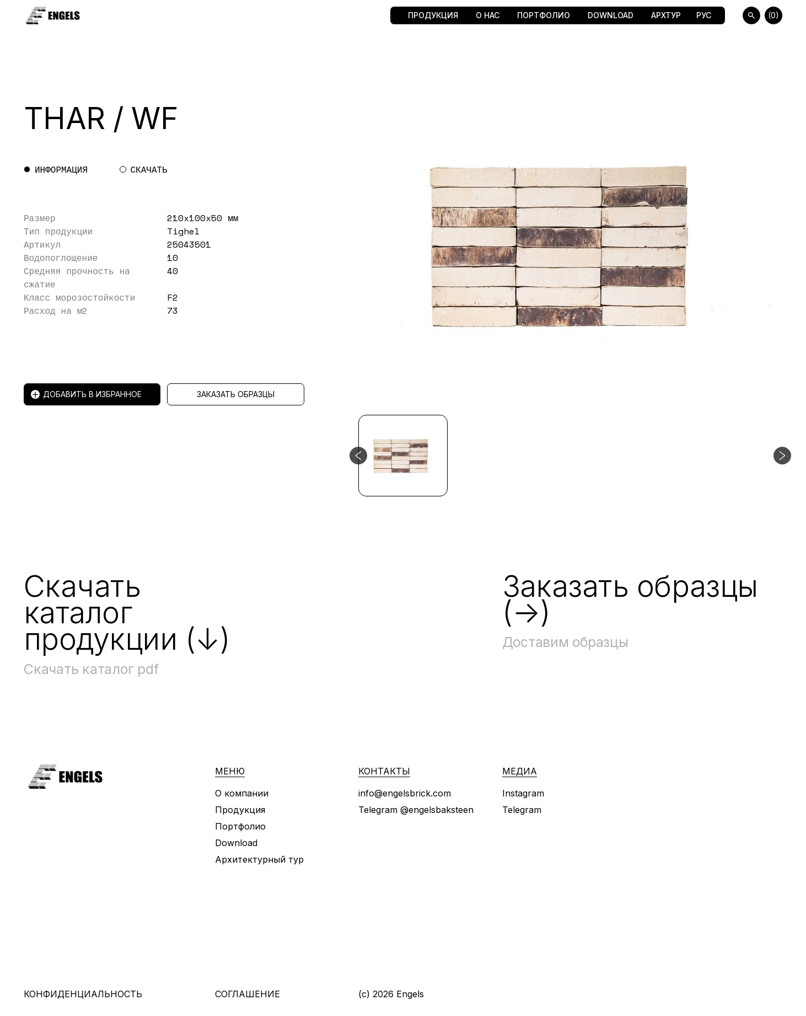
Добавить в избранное (86, 394)
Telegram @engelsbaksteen (416, 809)
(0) (773, 15)
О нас (487, 15)
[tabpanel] (188, 264)
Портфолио (543, 15)
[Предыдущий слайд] (358, 455)
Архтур (666, 15)
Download (610, 15)
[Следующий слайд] (782, 455)
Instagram (523, 793)
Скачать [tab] (149, 169)
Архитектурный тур (259, 859)
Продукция (433, 15)
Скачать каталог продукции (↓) (127, 612)
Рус (703, 15)
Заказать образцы (236, 394)
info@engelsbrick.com (404, 793)
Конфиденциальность (83, 993)
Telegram (521, 809)
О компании (241, 793)
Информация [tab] (61, 169)
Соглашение (247, 993)
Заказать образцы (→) (630, 599)
